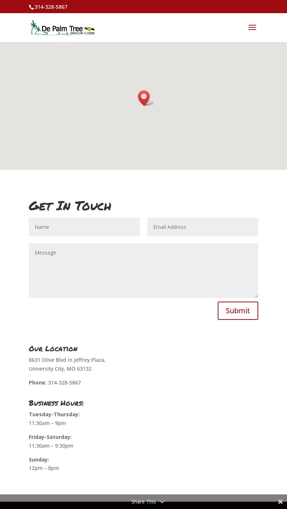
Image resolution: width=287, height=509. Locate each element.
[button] (146, 98)
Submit (238, 310)
